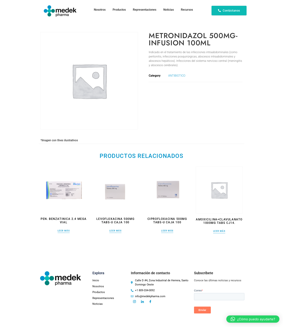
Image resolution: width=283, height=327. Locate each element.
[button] (252, 319)
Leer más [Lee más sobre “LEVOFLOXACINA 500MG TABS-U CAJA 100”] (115, 231)
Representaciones (144, 9)
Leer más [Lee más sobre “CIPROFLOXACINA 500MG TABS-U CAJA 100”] (167, 231)
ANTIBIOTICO (176, 75)
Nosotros (99, 9)
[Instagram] (134, 302)
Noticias (168, 9)
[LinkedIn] (142, 302)
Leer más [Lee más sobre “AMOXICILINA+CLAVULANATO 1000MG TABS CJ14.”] (219, 231)
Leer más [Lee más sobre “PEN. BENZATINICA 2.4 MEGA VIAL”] (64, 231)
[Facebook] (150, 302)
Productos (118, 9)
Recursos (187, 9)
